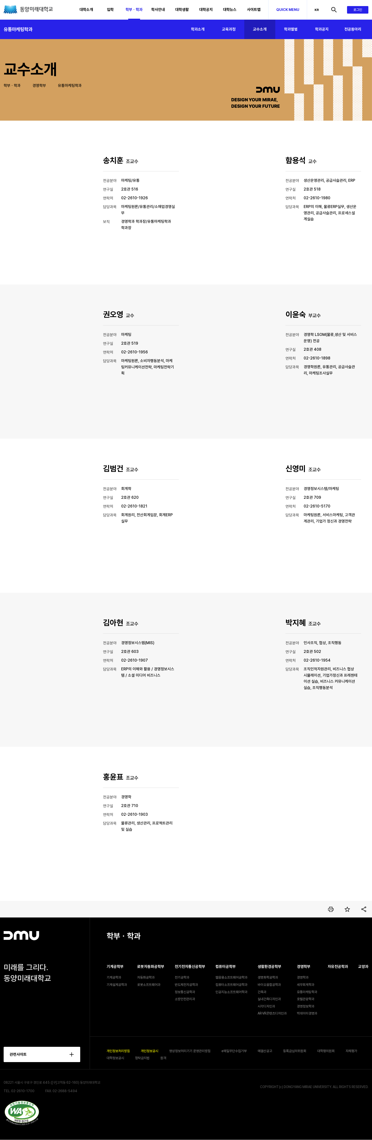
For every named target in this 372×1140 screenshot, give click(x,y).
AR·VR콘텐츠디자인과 (272, 1013)
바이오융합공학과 (269, 985)
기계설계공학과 (117, 985)
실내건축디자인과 (269, 999)
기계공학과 (114, 977)
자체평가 (351, 1051)
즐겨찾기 (347, 909)
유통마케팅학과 (18, 29)
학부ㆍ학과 (12, 85)
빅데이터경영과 (307, 1013)
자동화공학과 (146, 977)
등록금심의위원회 (294, 1051)
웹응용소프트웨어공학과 (231, 977)
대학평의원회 (326, 1051)
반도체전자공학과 (186, 985)
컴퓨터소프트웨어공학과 (231, 985)
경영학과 (303, 977)
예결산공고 (265, 1051)
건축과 (262, 992)
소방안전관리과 (185, 999)
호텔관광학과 (305, 999)
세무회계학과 (305, 985)
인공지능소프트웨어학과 (231, 992)
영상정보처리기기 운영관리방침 (190, 1051)
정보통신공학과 (185, 992)
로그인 (357, 10)
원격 (163, 1058)
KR (317, 10)
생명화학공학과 (268, 977)
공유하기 (364, 909)
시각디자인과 (266, 1006)
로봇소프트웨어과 (148, 985)
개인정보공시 (149, 1051)
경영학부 (39, 85)
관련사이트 (18, 1054)
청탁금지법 (142, 1058)
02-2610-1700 (22, 1091)
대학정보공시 (115, 1058)
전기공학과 (182, 977)
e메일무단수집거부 (234, 1051)
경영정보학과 (305, 1006)
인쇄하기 (331, 909)
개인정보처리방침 (118, 1051)
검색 (338, 9)
